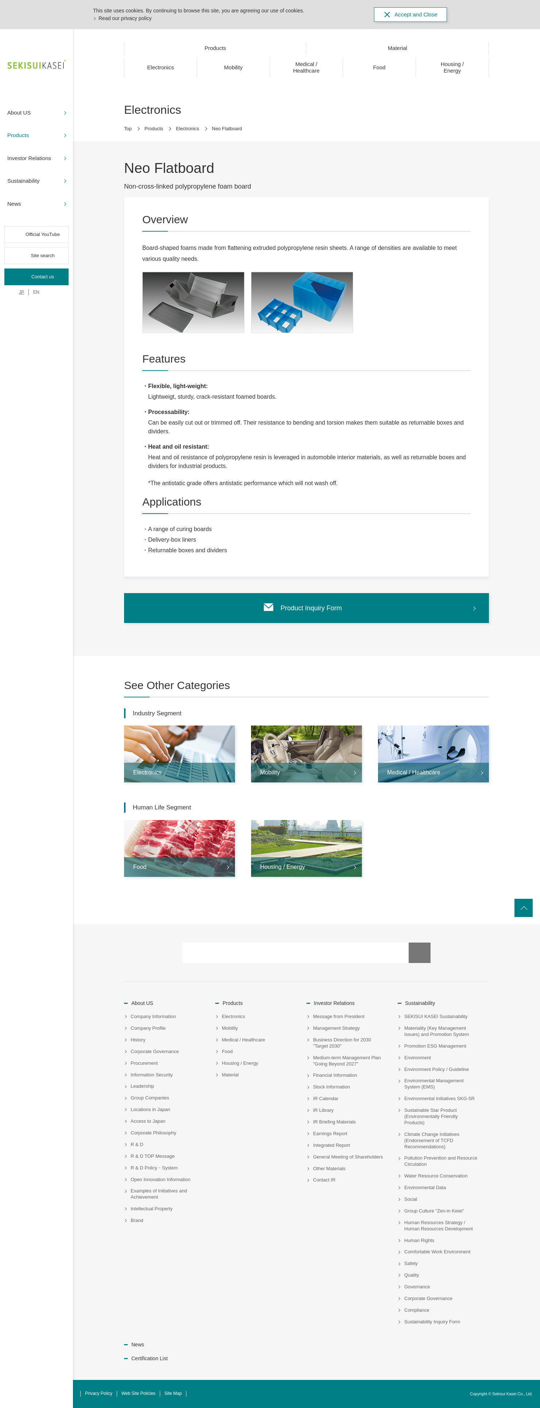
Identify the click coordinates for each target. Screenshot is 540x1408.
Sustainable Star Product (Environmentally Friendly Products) (431, 1116)
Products (153, 128)
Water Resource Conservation (436, 1176)
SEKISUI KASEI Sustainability (435, 1016)
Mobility (230, 1028)
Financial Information (335, 1075)
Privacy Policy (98, 1393)
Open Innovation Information (160, 1179)
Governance (417, 1286)
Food (227, 1051)
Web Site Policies (138, 1393)
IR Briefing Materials (334, 1122)
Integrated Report (331, 1145)
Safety (411, 1263)
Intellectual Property (152, 1208)
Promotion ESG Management (435, 1046)
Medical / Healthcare (243, 1040)
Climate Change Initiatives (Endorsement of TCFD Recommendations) (431, 1140)
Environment (417, 1057)
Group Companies (150, 1098)
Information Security (152, 1075)
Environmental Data (425, 1187)
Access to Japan (148, 1121)
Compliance (416, 1310)
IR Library (323, 1110)
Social (410, 1199)
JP (21, 292)
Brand (137, 1220)
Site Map (173, 1393)
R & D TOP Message (153, 1156)
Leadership (142, 1086)
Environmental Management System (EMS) (434, 1084)
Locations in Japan (150, 1109)
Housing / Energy (240, 1063)
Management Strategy (336, 1028)
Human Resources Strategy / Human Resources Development (438, 1225)
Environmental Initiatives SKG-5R (439, 1098)
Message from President (338, 1016)
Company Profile (148, 1028)
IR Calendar (325, 1098)
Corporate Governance (155, 1051)
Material (230, 1075)
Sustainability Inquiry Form (432, 1321)
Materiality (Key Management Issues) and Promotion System (436, 1031)
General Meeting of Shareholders (348, 1157)
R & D (137, 1144)
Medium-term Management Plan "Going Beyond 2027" (347, 1061)
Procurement (144, 1063)
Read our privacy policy (125, 18)
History (138, 1040)
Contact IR (324, 1180)
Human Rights (419, 1240)
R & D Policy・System (154, 1168)
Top (128, 128)
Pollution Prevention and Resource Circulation (440, 1161)
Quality (411, 1275)
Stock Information (331, 1087)
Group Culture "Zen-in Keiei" (434, 1211)
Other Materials (329, 1168)
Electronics (187, 128)
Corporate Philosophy (153, 1133)
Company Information (153, 1016)
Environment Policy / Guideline (436, 1069)
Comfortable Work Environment (437, 1251)
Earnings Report (330, 1133)
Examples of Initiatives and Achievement (159, 1194)
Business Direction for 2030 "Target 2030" (342, 1043)
